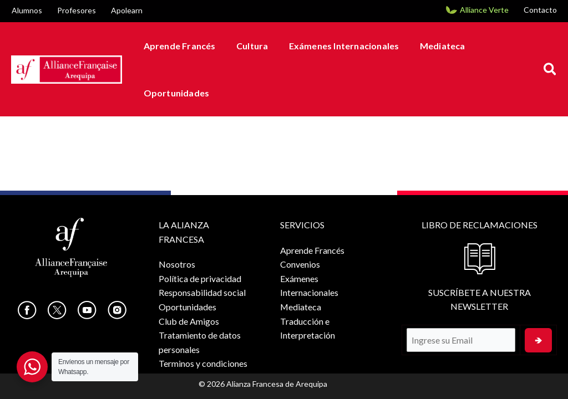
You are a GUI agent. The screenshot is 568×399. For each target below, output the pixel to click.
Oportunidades (175, 93)
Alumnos (27, 10)
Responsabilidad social (202, 292)
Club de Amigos (189, 321)
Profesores (76, 10)
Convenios (300, 264)
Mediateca (432, 45)
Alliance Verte (484, 9)
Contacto (540, 9)
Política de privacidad (200, 278)
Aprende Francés (178, 45)
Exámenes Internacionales (336, 45)
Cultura (247, 45)
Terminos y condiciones (203, 363)
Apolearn (127, 10)
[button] (550, 69)
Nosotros (177, 264)
